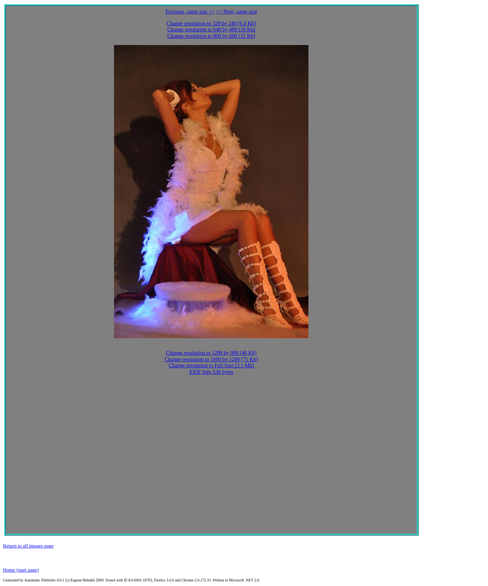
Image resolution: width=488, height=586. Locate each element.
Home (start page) (21, 570)
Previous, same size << (190, 12)
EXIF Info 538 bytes (211, 372)
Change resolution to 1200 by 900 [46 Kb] (211, 353)
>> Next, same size (236, 12)
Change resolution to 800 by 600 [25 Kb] (211, 36)
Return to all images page (28, 546)
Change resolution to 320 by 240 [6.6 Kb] (211, 23)
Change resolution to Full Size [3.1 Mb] (211, 365)
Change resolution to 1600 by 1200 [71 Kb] (211, 359)
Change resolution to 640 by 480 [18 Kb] (211, 29)
